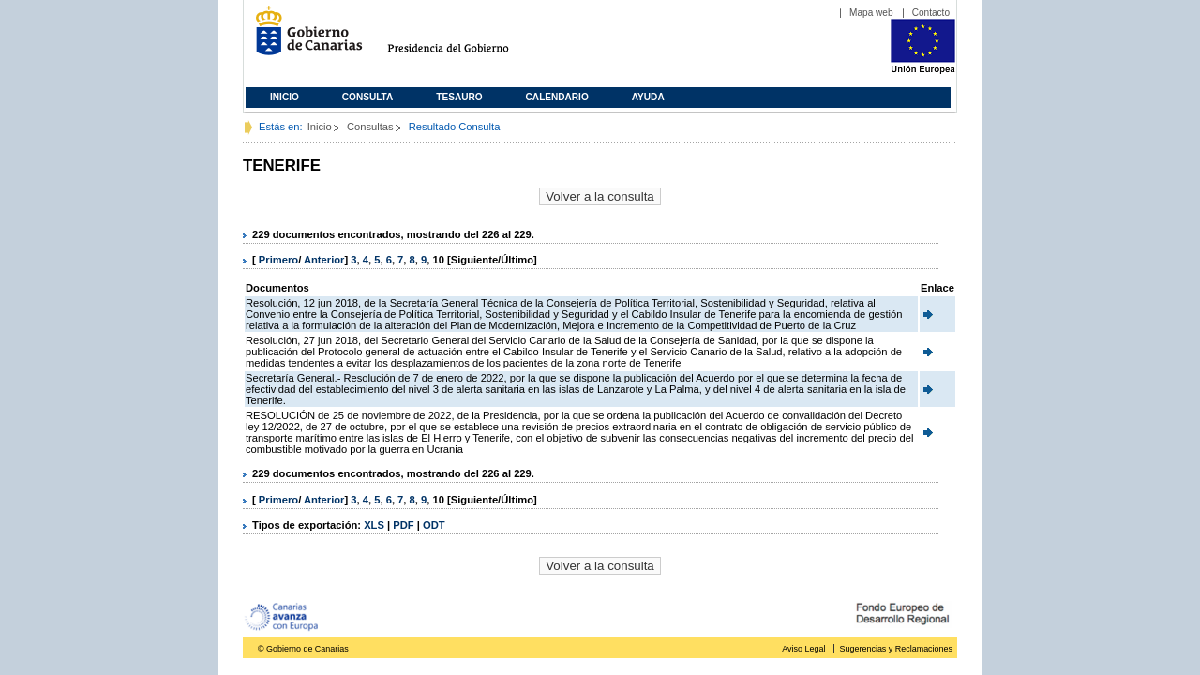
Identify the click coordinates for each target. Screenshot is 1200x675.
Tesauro (459, 97)
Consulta (368, 97)
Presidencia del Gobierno (465, 38)
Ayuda (648, 97)
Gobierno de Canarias (303, 38)
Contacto (931, 13)
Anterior (324, 259)
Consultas (370, 126)
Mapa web (871, 13)
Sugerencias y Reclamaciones (896, 648)
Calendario (557, 97)
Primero (278, 259)
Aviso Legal (803, 648)
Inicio (284, 97)
